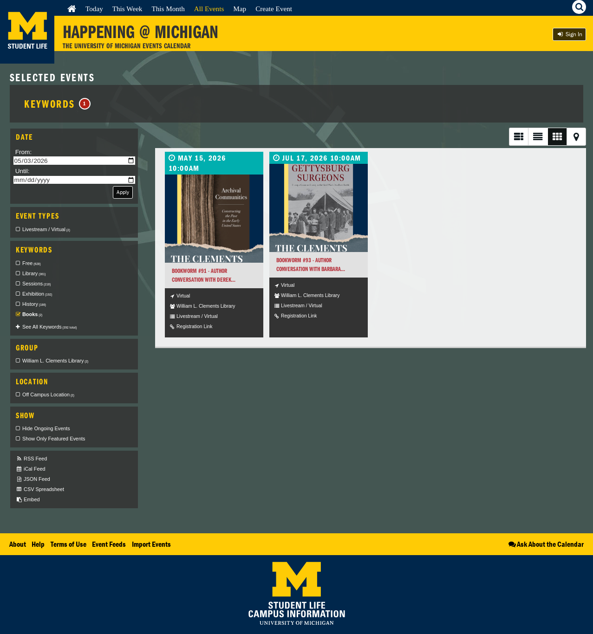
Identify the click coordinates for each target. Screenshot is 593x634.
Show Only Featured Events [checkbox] (53, 438)
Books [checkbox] (32, 314)
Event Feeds (109, 544)
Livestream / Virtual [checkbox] (46, 229)
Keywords (57, 103)
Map (239, 9)
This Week (127, 9)
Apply (123, 191)
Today (94, 9)
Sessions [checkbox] (36, 283)
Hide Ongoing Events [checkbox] (46, 428)
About (17, 544)
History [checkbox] (34, 304)
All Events (209, 9)
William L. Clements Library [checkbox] (55, 360)
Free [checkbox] (31, 263)
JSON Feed (33, 479)
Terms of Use (68, 544)
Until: (22, 171)
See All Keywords (49, 327)
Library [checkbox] (34, 273)
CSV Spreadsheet (40, 489)
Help (38, 544)
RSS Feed (31, 459)
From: (23, 152)
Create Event (273, 9)
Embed (27, 500)
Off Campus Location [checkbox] (48, 394)
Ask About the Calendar (545, 544)
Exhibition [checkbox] (37, 294)
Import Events (151, 544)
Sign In (569, 34)
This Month (167, 9)
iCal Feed (31, 469)
